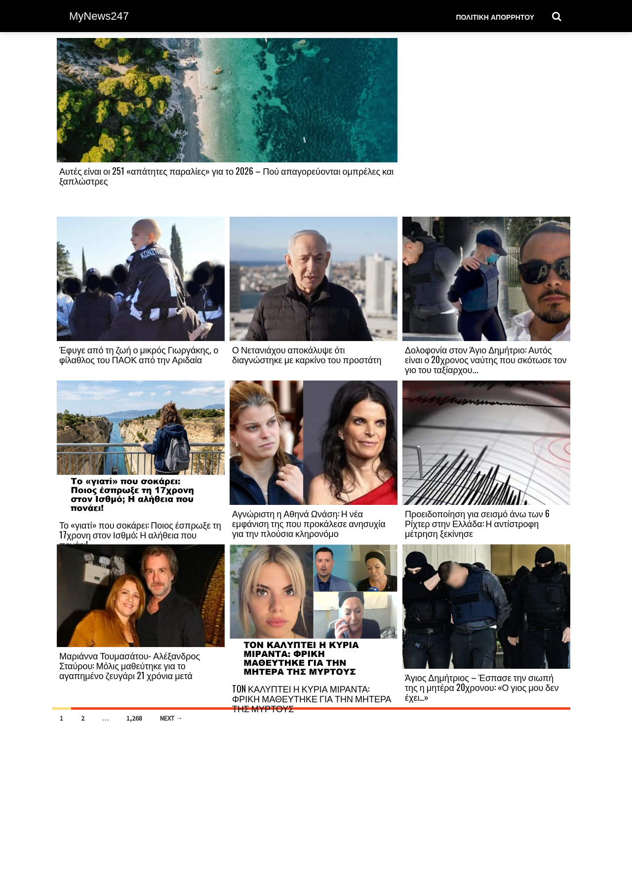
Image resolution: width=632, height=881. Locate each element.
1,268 (134, 718)
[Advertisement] (486, 127)
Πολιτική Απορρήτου (495, 16)
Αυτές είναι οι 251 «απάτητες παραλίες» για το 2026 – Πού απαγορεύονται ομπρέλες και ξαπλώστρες (226, 175)
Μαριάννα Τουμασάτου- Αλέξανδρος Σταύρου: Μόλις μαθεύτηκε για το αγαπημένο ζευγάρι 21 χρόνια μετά (129, 665)
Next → (171, 718)
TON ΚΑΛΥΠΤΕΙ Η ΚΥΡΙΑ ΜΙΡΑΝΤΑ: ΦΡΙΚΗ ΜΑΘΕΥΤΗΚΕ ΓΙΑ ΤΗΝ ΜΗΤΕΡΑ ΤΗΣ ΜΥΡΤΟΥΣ (312, 698)
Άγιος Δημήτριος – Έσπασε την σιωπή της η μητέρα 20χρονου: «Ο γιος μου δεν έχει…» (481, 687)
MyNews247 (99, 16)
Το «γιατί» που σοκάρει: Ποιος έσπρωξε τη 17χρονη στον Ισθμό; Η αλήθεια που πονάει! (140, 534)
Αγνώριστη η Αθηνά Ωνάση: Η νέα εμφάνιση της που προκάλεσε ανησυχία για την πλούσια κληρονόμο (309, 523)
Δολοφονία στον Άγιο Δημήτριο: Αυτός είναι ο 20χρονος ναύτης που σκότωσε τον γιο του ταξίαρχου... (485, 359)
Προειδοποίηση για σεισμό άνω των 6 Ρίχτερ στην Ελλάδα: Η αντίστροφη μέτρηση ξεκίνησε (477, 523)
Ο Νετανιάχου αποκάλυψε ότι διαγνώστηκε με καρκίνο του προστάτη (306, 354)
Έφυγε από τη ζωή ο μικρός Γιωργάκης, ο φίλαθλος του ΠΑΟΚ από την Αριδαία (138, 354)
